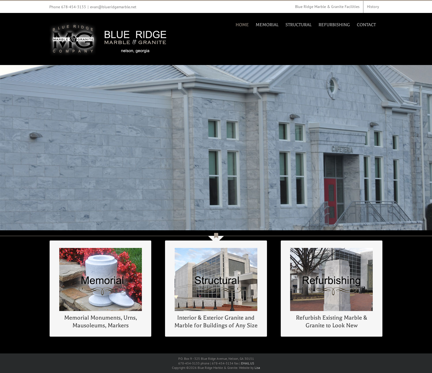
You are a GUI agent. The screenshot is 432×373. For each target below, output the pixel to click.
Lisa (257, 368)
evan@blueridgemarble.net (113, 6)
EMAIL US (247, 363)
